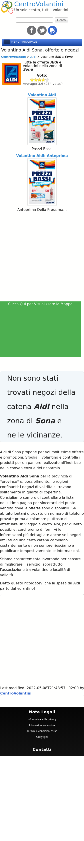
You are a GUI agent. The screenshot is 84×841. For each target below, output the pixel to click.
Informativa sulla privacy (42, 719)
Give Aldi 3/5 (40, 79)
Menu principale (24, 41)
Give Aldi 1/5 (32, 79)
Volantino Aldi (42, 95)
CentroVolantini (38, 4)
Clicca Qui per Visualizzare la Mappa (40, 304)
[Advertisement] (42, 257)
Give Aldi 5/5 (47, 79)
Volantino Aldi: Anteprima (42, 156)
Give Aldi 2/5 (36, 79)
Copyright (42, 736)
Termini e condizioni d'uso (42, 731)
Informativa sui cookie (42, 725)
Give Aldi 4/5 (43, 79)
